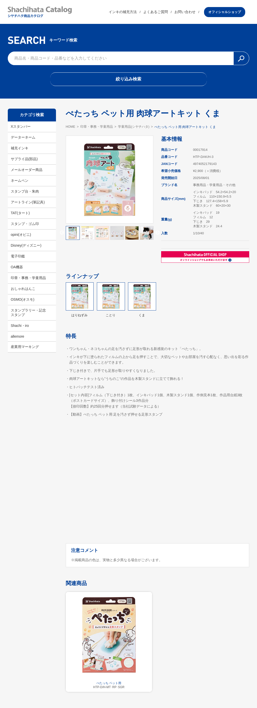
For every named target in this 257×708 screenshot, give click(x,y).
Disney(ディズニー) (26, 247)
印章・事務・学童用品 (28, 279)
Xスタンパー (21, 128)
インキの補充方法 (127, 12)
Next (157, 234)
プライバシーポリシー (161, 692)
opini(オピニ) (21, 236)
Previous (62, 234)
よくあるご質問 (159, 12)
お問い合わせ (189, 12)
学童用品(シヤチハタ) (134, 128)
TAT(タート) (20, 214)
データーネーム (23, 139)
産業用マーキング (25, 348)
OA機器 (17, 269)
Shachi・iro (20, 327)
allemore (17, 338)
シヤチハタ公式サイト (95, 692)
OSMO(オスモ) (22, 301)
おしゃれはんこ (23, 290)
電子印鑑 (18, 258)
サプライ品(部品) (24, 160)
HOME (71, 128)
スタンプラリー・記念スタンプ (28, 314)
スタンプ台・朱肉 (25, 193)
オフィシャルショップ (228, 12)
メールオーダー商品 (26, 171)
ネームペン (19, 182)
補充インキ (19, 150)
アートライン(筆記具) (28, 204)
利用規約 (128, 692)
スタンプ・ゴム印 (25, 225)
